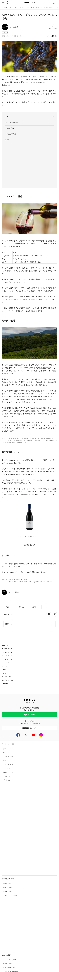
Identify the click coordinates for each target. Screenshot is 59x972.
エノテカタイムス (8, 635)
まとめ (7, 139)
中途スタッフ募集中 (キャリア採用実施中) (13, 934)
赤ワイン (22, 562)
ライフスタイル (7, 611)
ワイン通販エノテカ (7, 7)
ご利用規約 (5, 926)
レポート (5, 625)
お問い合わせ (5, 902)
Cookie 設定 (5, 939)
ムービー (5, 639)
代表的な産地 (9, 128)
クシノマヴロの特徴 (11, 122)
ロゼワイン (35, 562)
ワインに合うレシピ (8, 607)
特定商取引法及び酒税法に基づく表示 (12, 913)
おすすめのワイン (11, 134)
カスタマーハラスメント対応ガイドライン (13, 922)
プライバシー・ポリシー (8, 917)
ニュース (5, 621)
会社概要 (4, 930)
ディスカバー (6, 632)
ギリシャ (8, 562)
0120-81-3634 (14, 907)
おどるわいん (19, 7)
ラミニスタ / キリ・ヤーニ (29, 491)
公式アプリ (29, 683)
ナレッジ (27, 7)
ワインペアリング (8, 614)
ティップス (5, 618)
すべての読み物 (7, 604)
